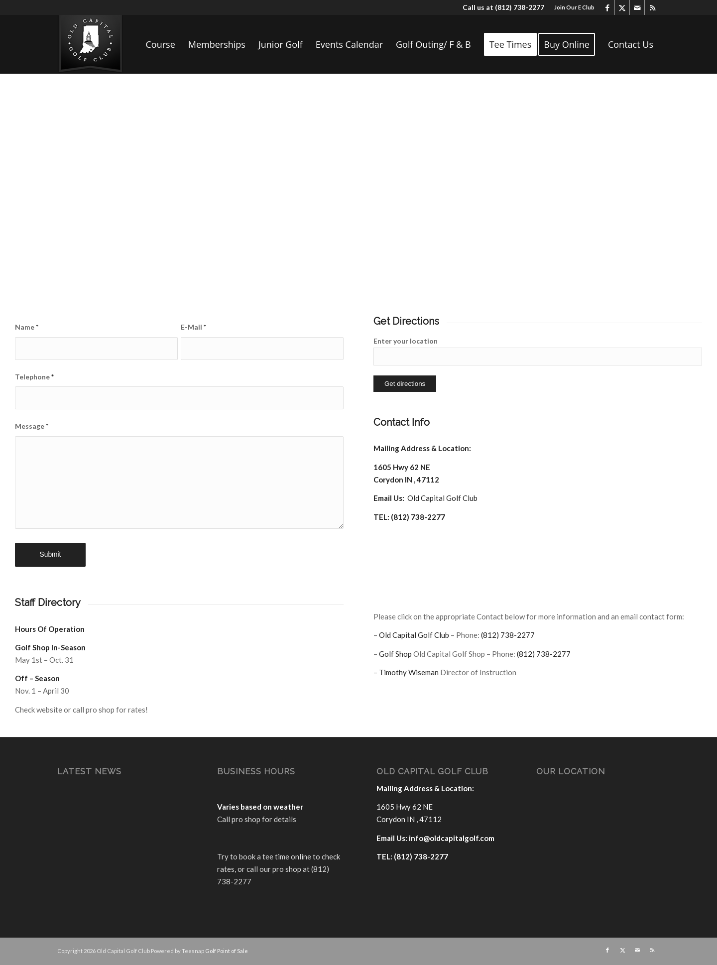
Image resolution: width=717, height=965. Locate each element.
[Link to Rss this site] (652, 7)
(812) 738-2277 (519, 7)
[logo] (90, 44)
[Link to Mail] (637, 7)
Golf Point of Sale (226, 951)
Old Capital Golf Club (442, 497)
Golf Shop (395, 653)
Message (31, 426)
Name (26, 327)
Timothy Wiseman (409, 672)
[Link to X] (622, 7)
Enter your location (405, 341)
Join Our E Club (574, 7)
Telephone (34, 376)
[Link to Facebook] (607, 7)
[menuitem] (572, 7)
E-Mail (193, 327)
